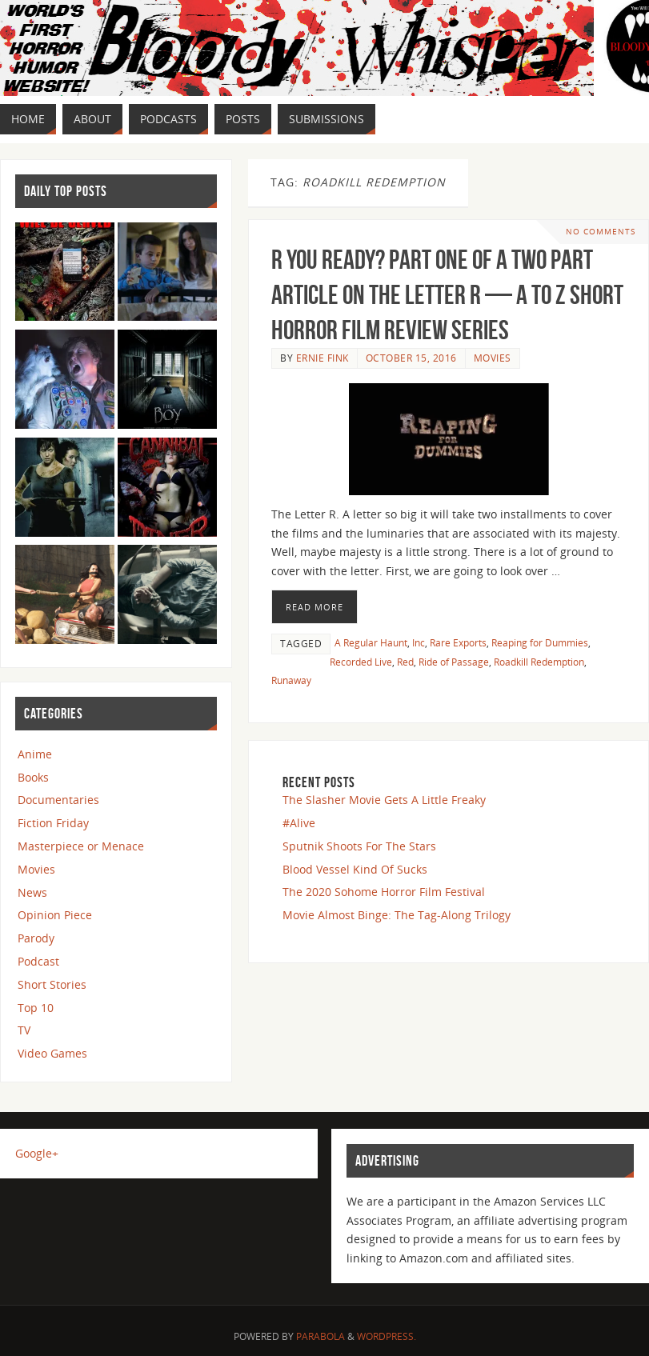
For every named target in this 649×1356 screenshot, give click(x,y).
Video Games (52, 1053)
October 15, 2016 (411, 357)
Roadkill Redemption (539, 661)
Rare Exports (458, 642)
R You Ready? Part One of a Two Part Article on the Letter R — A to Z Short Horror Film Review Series (447, 295)
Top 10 (36, 1007)
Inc (418, 642)
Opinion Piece (55, 914)
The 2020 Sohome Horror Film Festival (383, 891)
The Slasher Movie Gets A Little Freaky (384, 799)
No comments (600, 231)
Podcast (38, 961)
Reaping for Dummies (539, 642)
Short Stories (52, 984)
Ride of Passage (454, 661)
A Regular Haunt (371, 642)
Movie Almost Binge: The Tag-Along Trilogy (396, 914)
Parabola (320, 1336)
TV (24, 1030)
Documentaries (58, 799)
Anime (35, 754)
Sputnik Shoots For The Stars (359, 846)
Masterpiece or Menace (81, 846)
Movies (492, 357)
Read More (314, 607)
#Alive (298, 822)
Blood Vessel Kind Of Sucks (354, 869)
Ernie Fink (322, 357)
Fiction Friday (53, 822)
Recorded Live (361, 661)
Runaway (291, 680)
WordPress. (386, 1336)
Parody (36, 938)
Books (33, 777)
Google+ (36, 1153)
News (32, 892)
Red (405, 661)
